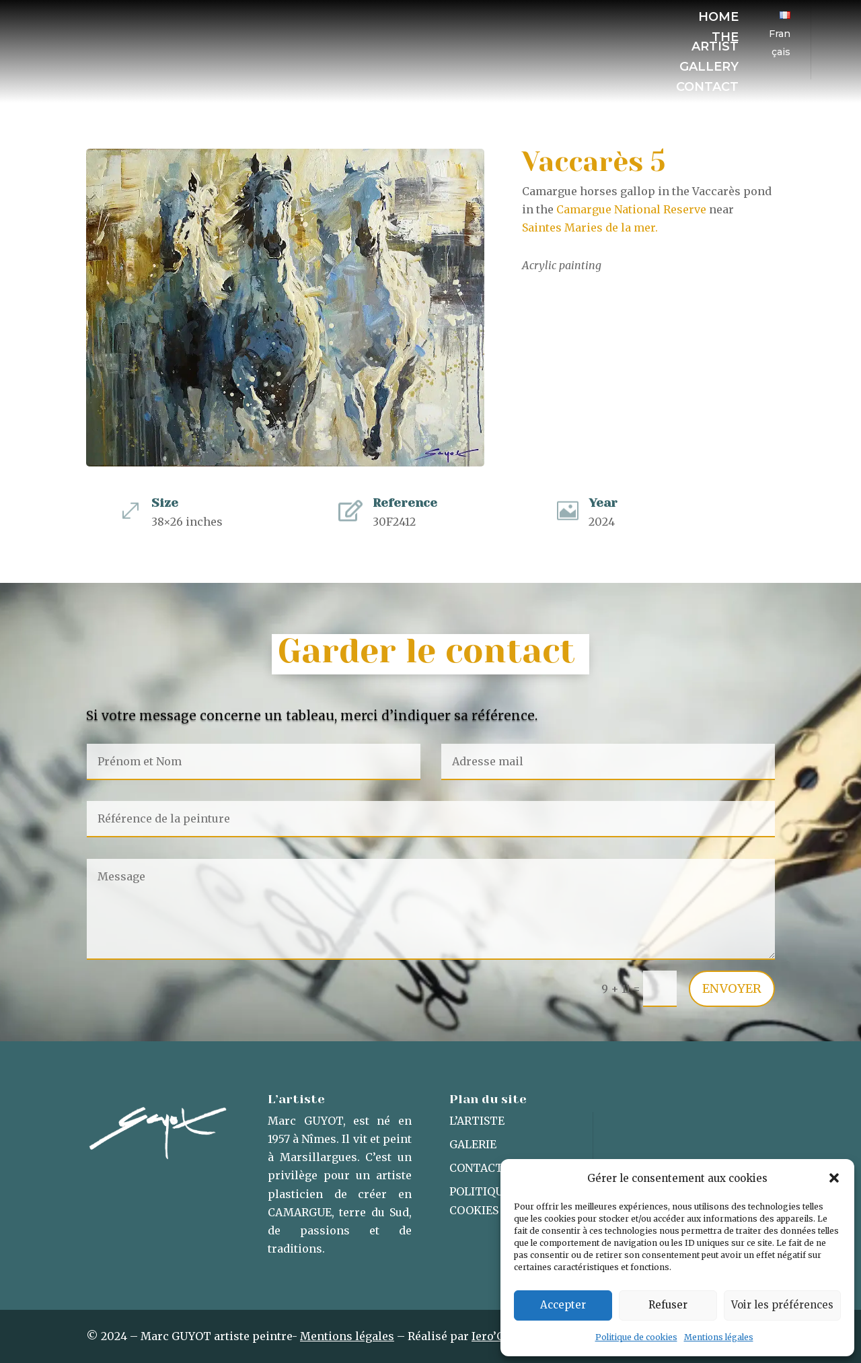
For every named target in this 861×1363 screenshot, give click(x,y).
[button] (834, 1178)
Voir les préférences (782, 1304)
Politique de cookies (636, 1337)
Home (718, 18)
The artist (715, 43)
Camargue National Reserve (630, 209)
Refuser (667, 1304)
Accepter (563, 1304)
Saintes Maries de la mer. (590, 227)
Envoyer (731, 988)
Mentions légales (718, 1337)
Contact (707, 88)
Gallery (709, 68)
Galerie (472, 1144)
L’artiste (476, 1120)
